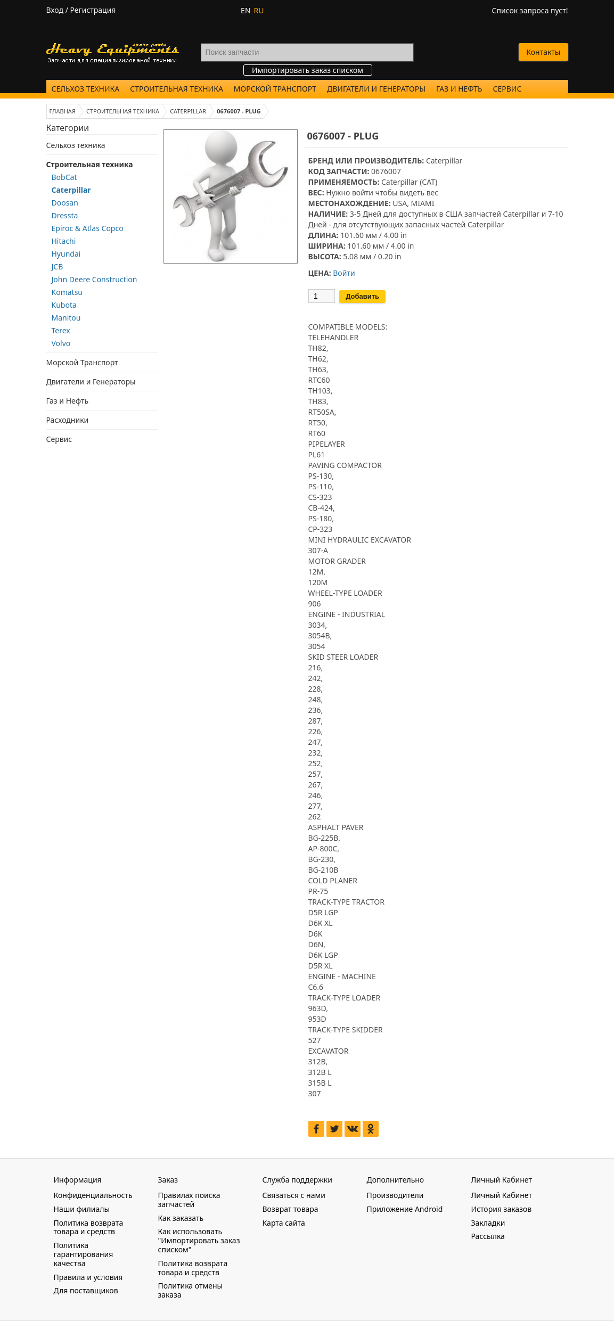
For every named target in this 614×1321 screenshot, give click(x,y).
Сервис (507, 89)
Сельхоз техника (86, 89)
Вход (55, 9)
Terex (61, 330)
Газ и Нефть (459, 89)
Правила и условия (88, 1277)
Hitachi (64, 241)
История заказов (501, 1209)
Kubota (64, 305)
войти (362, 192)
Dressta (65, 215)
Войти (344, 273)
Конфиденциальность (93, 1195)
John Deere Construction (94, 279)
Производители (395, 1195)
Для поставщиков (86, 1290)
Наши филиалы (82, 1209)
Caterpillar (71, 190)
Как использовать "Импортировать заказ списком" (199, 1240)
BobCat (64, 177)
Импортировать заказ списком (307, 70)
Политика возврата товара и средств (89, 1227)
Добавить (362, 296)
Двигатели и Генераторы (376, 89)
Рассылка (488, 1236)
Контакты (543, 52)
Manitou (66, 318)
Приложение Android (405, 1209)
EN (245, 10)
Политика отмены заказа (190, 1290)
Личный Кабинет (501, 1195)
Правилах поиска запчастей (189, 1199)
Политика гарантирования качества (83, 1254)
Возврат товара (290, 1209)
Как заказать (181, 1218)
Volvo (61, 343)
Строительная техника (176, 89)
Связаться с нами (294, 1195)
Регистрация (93, 9)
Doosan (65, 203)
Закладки (488, 1223)
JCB (57, 266)
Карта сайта (284, 1223)
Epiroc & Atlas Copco (88, 228)
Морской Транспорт (275, 89)
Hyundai (66, 254)
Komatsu (67, 292)
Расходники (67, 420)
